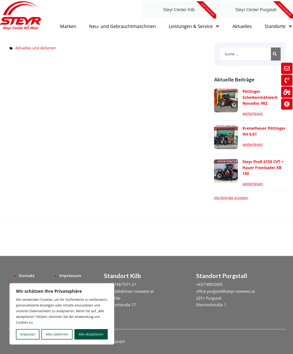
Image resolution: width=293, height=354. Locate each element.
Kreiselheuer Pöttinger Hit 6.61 (264, 131)
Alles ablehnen (57, 334)
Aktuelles (242, 26)
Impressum (70, 275)
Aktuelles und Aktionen (35, 48)
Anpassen (27, 334)
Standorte (278, 26)
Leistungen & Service (194, 26)
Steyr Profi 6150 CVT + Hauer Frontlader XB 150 (263, 167)
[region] (62, 314)
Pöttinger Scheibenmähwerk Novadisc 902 (260, 97)
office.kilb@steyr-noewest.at (129, 291)
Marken (68, 26)
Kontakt (26, 275)
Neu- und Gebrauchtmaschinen (122, 26)
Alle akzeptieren (91, 334)
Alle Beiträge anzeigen (231, 198)
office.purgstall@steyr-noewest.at (225, 291)
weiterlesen (253, 113)
